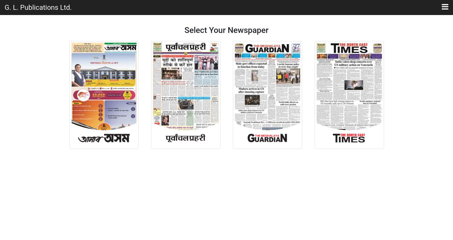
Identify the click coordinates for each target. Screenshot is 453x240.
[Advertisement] (226, 195)
